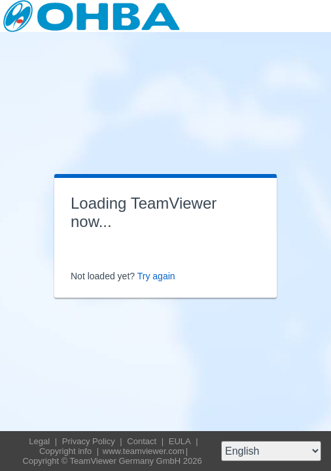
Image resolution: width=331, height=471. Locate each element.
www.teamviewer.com (143, 451)
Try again (156, 276)
